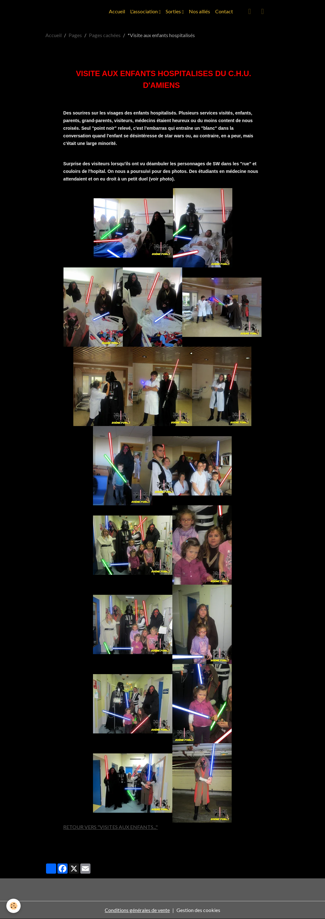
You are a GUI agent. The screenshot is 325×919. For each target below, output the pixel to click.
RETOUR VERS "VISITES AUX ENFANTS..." (110, 827)
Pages (75, 35)
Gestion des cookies (198, 910)
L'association (144, 11)
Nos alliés (199, 11)
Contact (224, 11)
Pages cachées (105, 35)
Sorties (174, 11)
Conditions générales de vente (137, 910)
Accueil (117, 11)
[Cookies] (13, 906)
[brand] (27, 11)
